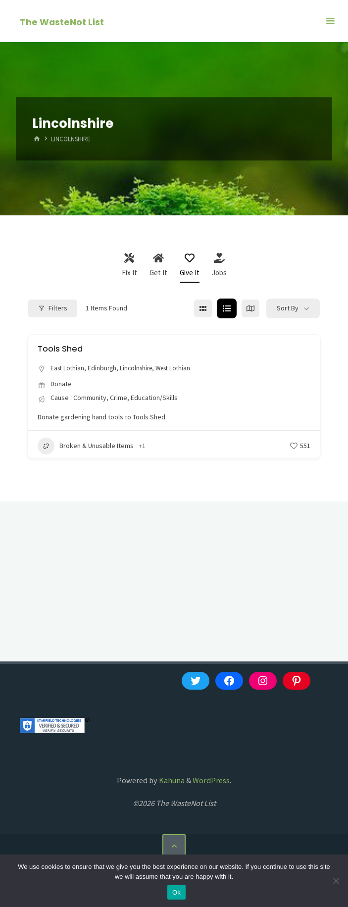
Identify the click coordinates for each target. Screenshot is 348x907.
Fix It (129, 265)
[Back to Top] (174, 846)
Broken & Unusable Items (86, 446)
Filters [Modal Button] (52, 307)
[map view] (250, 308)
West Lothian (180, 367)
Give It (189, 265)
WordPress (211, 781)
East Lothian (68, 367)
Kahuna (171, 781)
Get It (158, 265)
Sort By (287, 307)
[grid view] (203, 308)
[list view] (227, 308)
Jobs (219, 265)
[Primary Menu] (330, 21)
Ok (176, 892)
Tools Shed (62, 348)
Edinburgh (104, 367)
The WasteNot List (62, 21)
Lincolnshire (140, 367)
